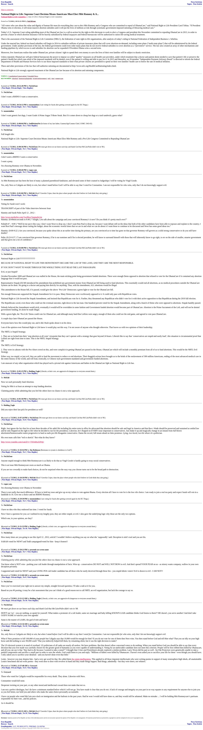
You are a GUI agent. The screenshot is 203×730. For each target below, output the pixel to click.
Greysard (33, 666)
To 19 (25, 713)
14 (2, 526)
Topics (189, 4)
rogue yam (33, 170)
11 (2, 450)
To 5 (24, 501)
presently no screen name (39, 550)
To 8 (24, 420)
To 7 (24, 552)
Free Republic (6, 2)
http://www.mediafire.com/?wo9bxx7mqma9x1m (21, 217)
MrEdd (31, 193)
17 (2, 598)
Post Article (197, 4)
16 (2, 575)
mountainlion (34, 105)
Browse (4, 4)
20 (2, 711)
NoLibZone (33, 86)
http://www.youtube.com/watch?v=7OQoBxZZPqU (22, 442)
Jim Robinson (35, 450)
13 (2, 499)
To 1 (24, 107)
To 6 (24, 401)
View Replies (28, 88)
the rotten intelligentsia (81, 659)
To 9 (24, 480)
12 (2, 478)
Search (10, 4)
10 (2, 418)
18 (2, 624)
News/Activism (196, 2)
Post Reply (6, 88)
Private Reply (16, 88)
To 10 (25, 529)
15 (2, 550)
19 (2, 666)
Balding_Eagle (34, 371)
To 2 (24, 126)
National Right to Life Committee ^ (14, 17)
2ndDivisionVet (34, 124)
